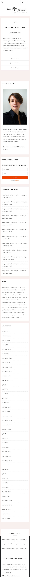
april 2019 (5, 398)
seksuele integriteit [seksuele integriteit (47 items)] (19, 310)
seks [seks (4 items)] (10, 307)
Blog (15, 22)
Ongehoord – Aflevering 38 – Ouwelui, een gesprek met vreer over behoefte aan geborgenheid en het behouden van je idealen (15, 222)
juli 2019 (4, 385)
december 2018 (7, 416)
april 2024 (5, 345)
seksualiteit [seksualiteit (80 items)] (11, 310)
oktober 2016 (6, 509)
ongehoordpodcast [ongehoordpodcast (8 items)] (20, 302)
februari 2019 (6, 407)
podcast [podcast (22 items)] (23, 305)
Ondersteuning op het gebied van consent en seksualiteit (15, 250)
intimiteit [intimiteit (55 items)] (4, 297)
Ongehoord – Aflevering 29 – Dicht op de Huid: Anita (15, 270)
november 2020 (7, 358)
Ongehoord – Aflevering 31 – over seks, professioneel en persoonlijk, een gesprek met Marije (15, 257)
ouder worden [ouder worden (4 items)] (10, 305)
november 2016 (7, 505)
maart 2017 (5, 487)
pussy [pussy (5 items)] (7, 307)
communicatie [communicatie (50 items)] (21, 289)
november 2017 (7, 460)
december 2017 (7, 456)
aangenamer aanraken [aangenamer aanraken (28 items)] (8, 287)
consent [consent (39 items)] (4, 292)
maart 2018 (5, 447)
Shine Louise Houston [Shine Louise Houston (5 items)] (18, 312)
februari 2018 (6, 451)
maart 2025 (5, 331)
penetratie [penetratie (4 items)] (17, 305)
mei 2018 (5, 442)
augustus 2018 (6, 429)
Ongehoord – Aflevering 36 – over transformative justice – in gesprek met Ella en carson (15, 236)
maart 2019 (5, 402)
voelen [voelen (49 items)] (16, 315)
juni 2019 (5, 389)
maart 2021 (5, 353)
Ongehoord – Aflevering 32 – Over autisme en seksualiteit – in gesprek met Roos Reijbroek (15, 243)
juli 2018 (4, 434)
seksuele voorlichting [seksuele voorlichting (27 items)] (7, 312)
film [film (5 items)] (14, 294)
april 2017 (5, 483)
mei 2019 (5, 394)
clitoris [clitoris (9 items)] (15, 289)
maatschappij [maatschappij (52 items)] (18, 297)
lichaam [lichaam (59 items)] (12, 297)
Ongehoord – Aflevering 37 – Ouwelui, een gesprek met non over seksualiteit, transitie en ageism (15, 229)
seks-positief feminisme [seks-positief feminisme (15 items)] (18, 307)
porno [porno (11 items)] (3, 307)
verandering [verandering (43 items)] (5, 315)
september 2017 (7, 469)
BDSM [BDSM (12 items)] (23, 287)
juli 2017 (4, 474)
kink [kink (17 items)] (9, 297)
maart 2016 (5, 514)
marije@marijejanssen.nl (12, 576)
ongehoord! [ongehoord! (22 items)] (12, 302)
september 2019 (7, 380)
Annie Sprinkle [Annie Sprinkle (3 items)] (17, 287)
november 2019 (7, 371)
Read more (15, 63)
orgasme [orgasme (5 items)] (4, 305)
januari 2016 (6, 518)
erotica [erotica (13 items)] (22, 292)
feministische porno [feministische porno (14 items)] (7, 294)
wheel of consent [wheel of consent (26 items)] (15, 317)
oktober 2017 (6, 465)
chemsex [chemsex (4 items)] (11, 289)
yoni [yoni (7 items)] (21, 317)
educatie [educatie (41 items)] (18, 292)
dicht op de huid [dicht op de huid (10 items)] (11, 292)
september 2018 (7, 425)
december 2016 (7, 500)
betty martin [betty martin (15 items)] (5, 289)
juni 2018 (5, 438)
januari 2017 (6, 496)
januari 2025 (6, 340)
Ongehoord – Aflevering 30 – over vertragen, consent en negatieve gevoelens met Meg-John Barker (15, 264)
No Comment (16, 58)
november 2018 (7, 420)
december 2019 (7, 367)
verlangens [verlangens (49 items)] (11, 315)
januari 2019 (6, 411)
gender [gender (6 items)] (17, 294)
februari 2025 (6, 336)
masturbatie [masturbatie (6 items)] (17, 300)
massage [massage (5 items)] (11, 300)
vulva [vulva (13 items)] (8, 317)
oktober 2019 (6, 376)
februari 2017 (6, 491)
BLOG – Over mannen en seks (15, 27)
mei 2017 (5, 478)
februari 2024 (6, 349)
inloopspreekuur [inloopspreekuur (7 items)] (23, 294)
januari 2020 (6, 362)
